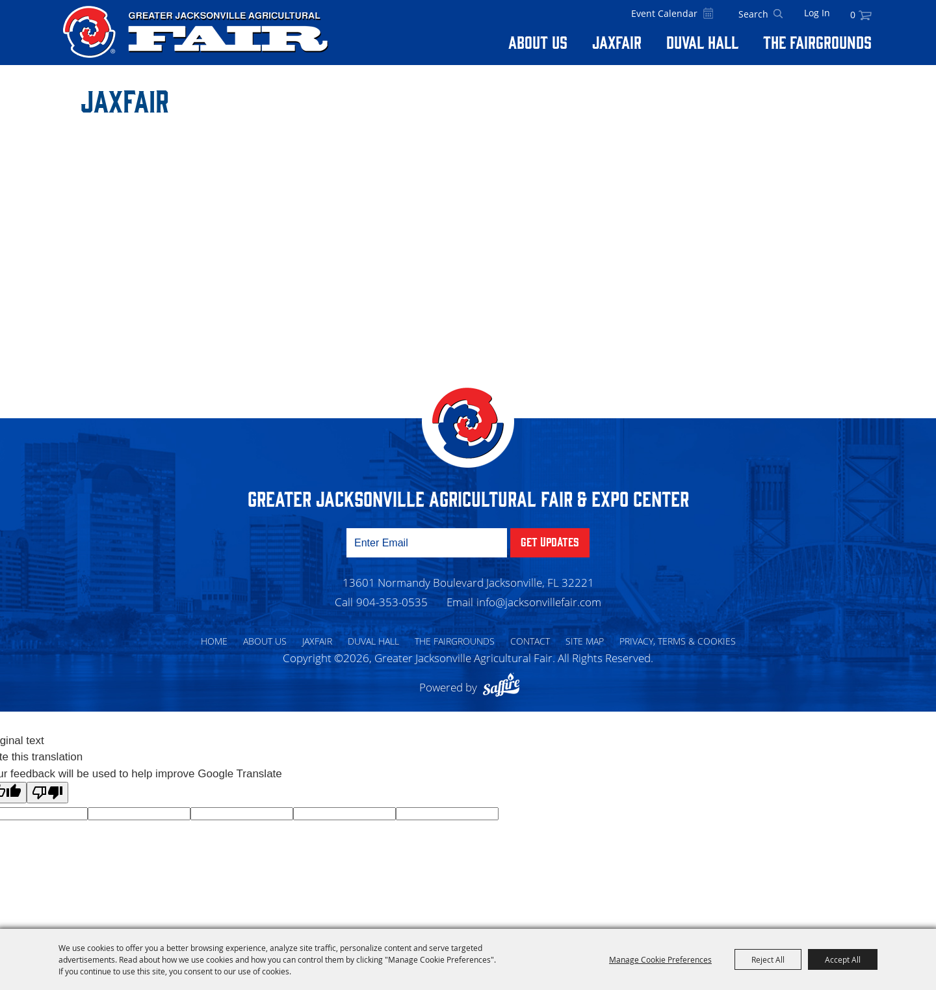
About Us (537, 41)
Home (214, 641)
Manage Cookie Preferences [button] (660, 959)
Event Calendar (664, 13)
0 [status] (852, 14)
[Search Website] (753, 14)
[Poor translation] (47, 792)
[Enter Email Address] (426, 542)
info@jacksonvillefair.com (538, 602)
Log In (817, 13)
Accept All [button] (843, 959)
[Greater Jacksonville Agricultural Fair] (195, 32)
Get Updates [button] (550, 541)
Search (778, 14)
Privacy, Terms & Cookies (677, 641)
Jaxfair (617, 41)
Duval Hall (702, 41)
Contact (530, 641)
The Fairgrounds (817, 41)
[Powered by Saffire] (504, 687)
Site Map (585, 641)
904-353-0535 (392, 602)
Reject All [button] (768, 959)
